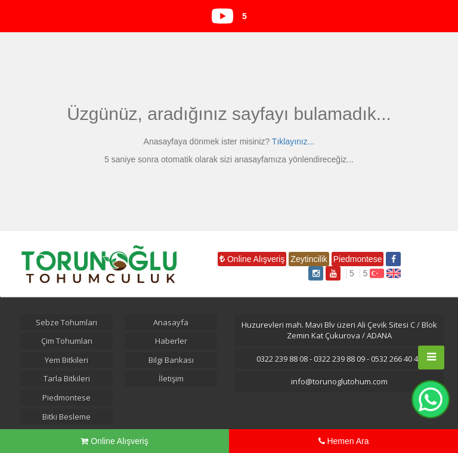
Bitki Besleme (66, 416)
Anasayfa (170, 322)
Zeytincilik (308, 259)
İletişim (171, 378)
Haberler (171, 340)
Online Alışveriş (251, 259)
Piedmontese (357, 259)
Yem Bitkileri (66, 360)
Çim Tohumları (66, 340)
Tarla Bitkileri (67, 378)
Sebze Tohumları (66, 322)
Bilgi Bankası (171, 360)
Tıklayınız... (293, 141)
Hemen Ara (343, 441)
